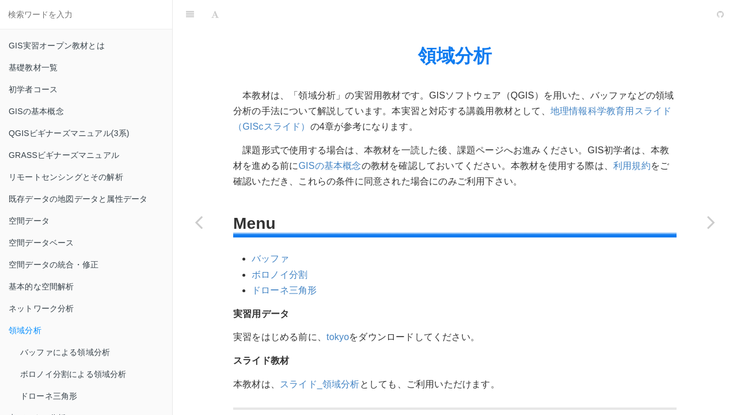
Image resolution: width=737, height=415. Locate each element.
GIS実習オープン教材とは (57, 45)
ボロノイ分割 (279, 275)
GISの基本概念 (36, 111)
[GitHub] (720, 14)
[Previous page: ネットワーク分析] (199, 222)
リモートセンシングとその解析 (66, 177)
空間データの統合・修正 (53, 264)
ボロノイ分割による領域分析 (73, 374)
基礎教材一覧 (33, 67)
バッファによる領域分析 (65, 352)
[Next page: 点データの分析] (711, 222)
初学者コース (33, 89)
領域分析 (25, 330)
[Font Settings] (215, 14)
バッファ (270, 258)
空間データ (29, 220)
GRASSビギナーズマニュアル (64, 155)
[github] (670, 14)
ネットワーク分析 (41, 308)
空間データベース (41, 242)
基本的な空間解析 (41, 286)
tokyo (337, 337)
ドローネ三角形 (48, 396)
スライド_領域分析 (320, 384)
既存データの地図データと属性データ (78, 198)
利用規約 (632, 166)
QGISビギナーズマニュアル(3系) (69, 133)
